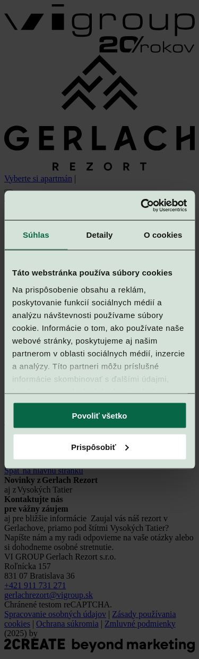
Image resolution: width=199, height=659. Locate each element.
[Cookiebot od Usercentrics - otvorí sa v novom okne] (142, 205)
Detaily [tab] (99, 234)
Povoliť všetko (99, 415)
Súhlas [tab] (36, 234)
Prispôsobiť (100, 446)
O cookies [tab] (163, 234)
